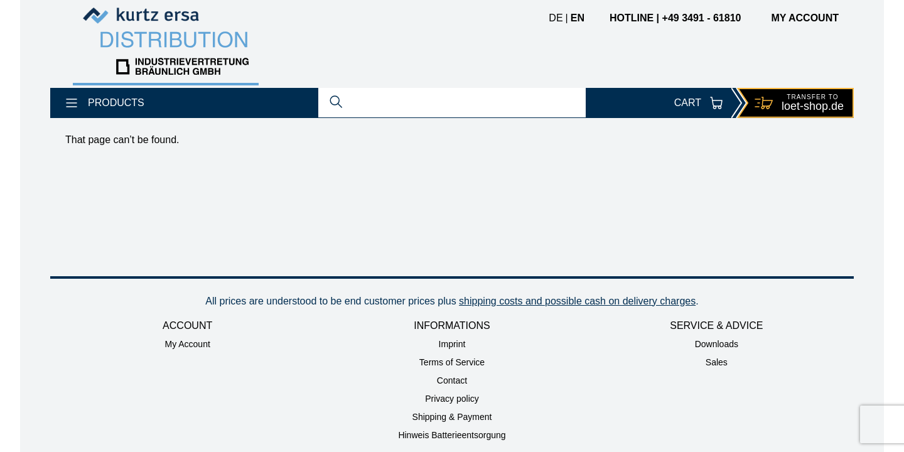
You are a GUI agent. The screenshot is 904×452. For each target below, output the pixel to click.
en (577, 18)
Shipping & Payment (452, 417)
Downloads (716, 344)
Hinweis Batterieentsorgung (451, 435)
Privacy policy (452, 399)
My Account (187, 344)
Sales (717, 362)
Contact (452, 380)
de (555, 18)
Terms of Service (452, 362)
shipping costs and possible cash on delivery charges (577, 301)
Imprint (452, 344)
